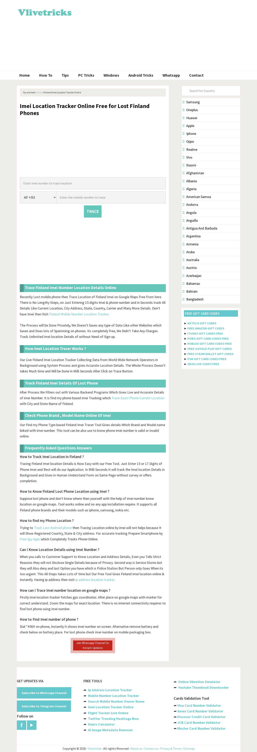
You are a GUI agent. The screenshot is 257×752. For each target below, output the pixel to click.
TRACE (93, 211)
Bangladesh (193, 299)
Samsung (191, 102)
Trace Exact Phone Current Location (138, 398)
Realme (190, 149)
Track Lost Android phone (53, 527)
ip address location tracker (94, 579)
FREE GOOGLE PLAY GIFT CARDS (209, 349)
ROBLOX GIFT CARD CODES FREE (209, 344)
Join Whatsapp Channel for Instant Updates (92, 645)
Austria (190, 267)
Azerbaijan (192, 275)
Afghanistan (193, 173)
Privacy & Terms (171, 748)
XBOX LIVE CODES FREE (203, 364)
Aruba (189, 252)
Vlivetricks (44, 12)
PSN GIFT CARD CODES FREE (206, 359)
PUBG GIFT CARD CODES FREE (208, 338)
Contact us (151, 748)
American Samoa (197, 196)
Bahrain (190, 291)
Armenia (190, 244)
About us (136, 748)
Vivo (187, 157)
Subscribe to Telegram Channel (44, 706)
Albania (190, 181)
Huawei (190, 118)
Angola (189, 212)
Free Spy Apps (30, 539)
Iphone (189, 133)
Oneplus (190, 110)
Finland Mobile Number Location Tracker (78, 314)
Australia (191, 260)
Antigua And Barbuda (200, 228)
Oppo (188, 141)
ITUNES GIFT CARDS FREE (205, 333)
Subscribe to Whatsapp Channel (44, 693)
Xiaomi (189, 165)
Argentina (192, 236)
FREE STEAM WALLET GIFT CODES (210, 354)
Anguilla (190, 220)
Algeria (189, 189)
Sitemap (189, 748)
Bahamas (191, 283)
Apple (188, 125)
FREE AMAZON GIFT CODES (205, 328)
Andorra (190, 204)
